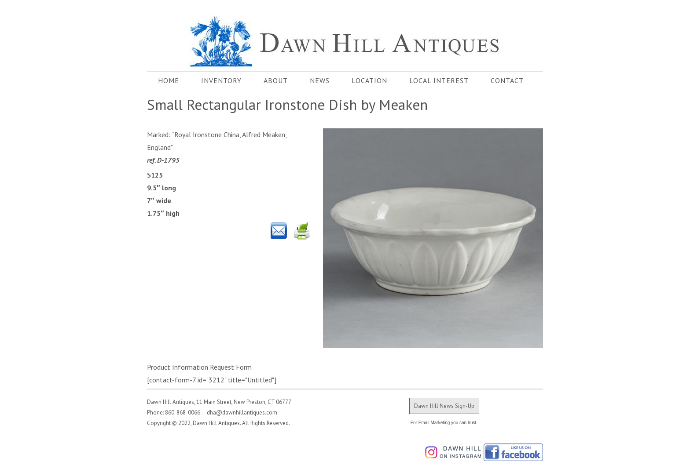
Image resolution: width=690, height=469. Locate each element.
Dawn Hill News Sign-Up (444, 406)
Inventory (221, 80)
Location (369, 80)
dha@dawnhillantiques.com (239, 412)
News (320, 80)
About (276, 80)
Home (168, 80)
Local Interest (439, 80)
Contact (507, 80)
